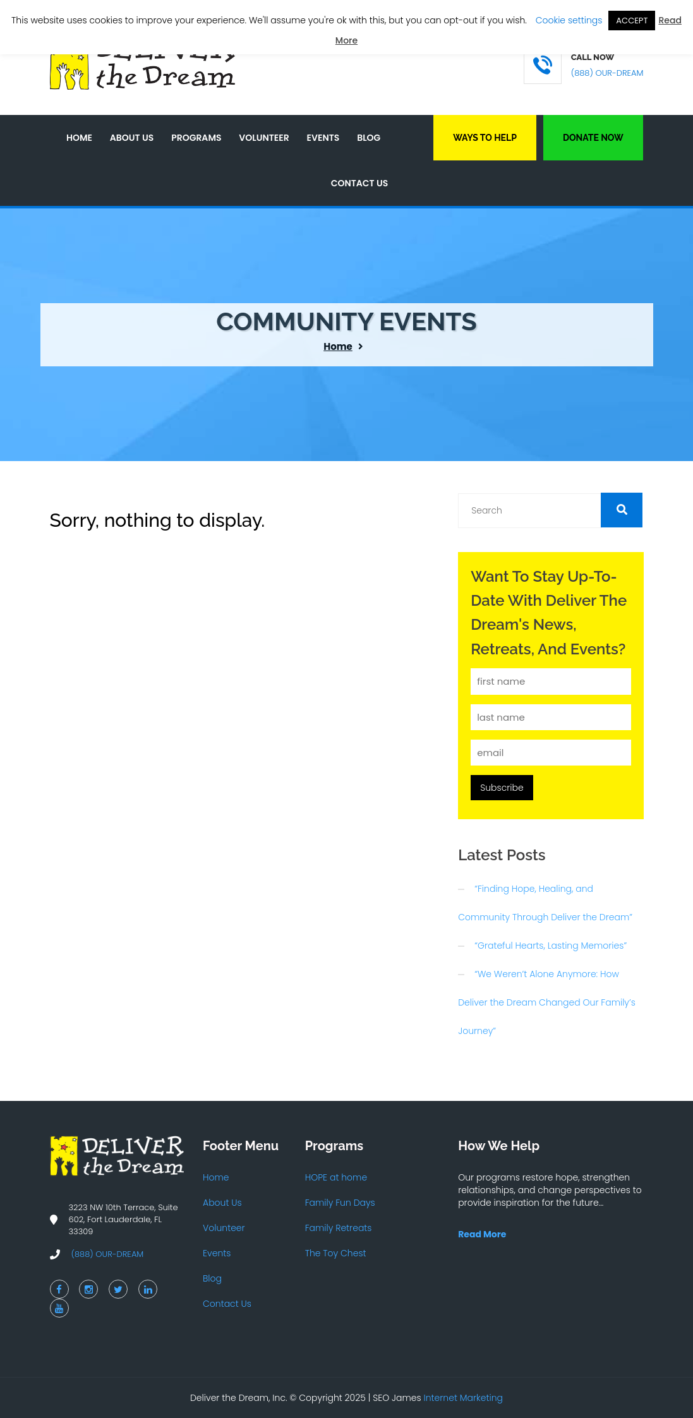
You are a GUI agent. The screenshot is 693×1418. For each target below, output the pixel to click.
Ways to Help (484, 138)
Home (79, 137)
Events (323, 137)
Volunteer (264, 137)
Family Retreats (338, 1228)
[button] (621, 510)
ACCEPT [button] (632, 21)
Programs (196, 137)
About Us (132, 137)
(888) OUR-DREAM (607, 73)
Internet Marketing (463, 1397)
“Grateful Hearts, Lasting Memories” (550, 945)
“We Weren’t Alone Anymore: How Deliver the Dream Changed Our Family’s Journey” (547, 1002)
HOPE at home (336, 1177)
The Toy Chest (335, 1253)
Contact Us (360, 183)
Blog (368, 137)
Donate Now (593, 138)
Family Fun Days (340, 1202)
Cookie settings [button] (569, 20)
